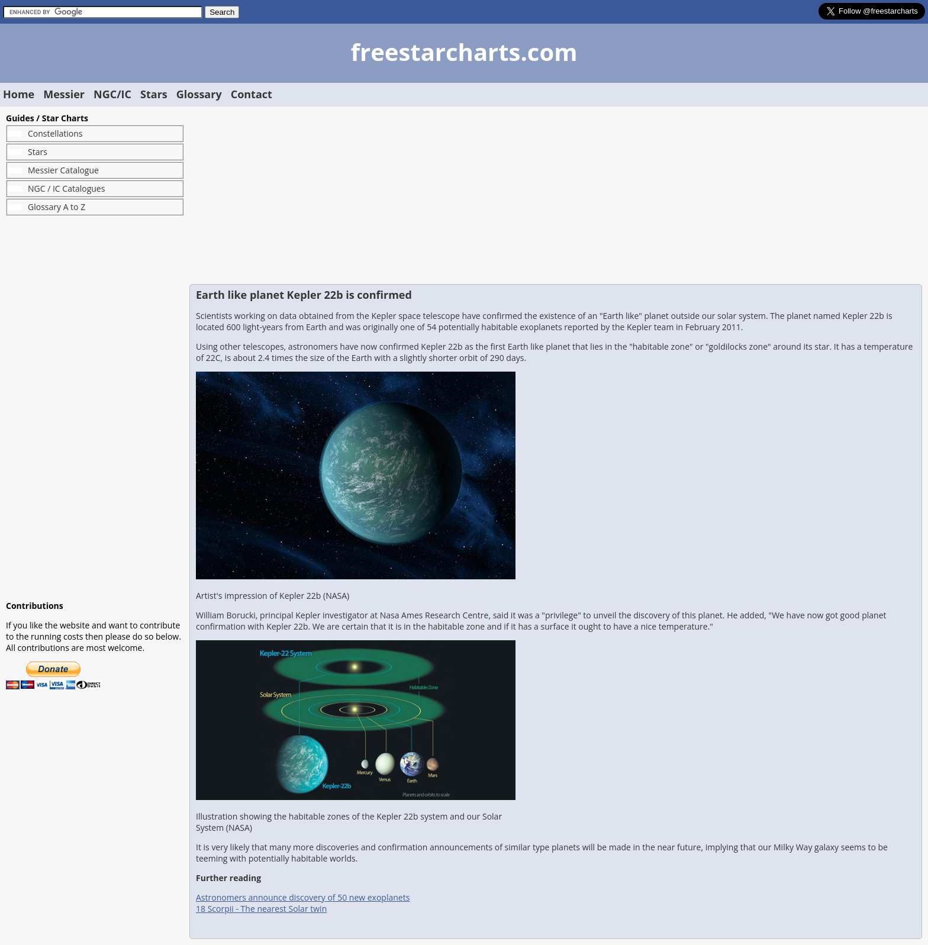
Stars (153, 94)
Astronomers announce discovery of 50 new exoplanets (303, 897)
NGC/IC (112, 94)
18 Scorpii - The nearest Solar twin (261, 908)
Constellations (55, 133)
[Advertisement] (94, 407)
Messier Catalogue (63, 170)
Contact (251, 94)
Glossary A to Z (56, 206)
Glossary (199, 94)
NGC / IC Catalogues (66, 188)
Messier (64, 94)
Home (18, 94)
